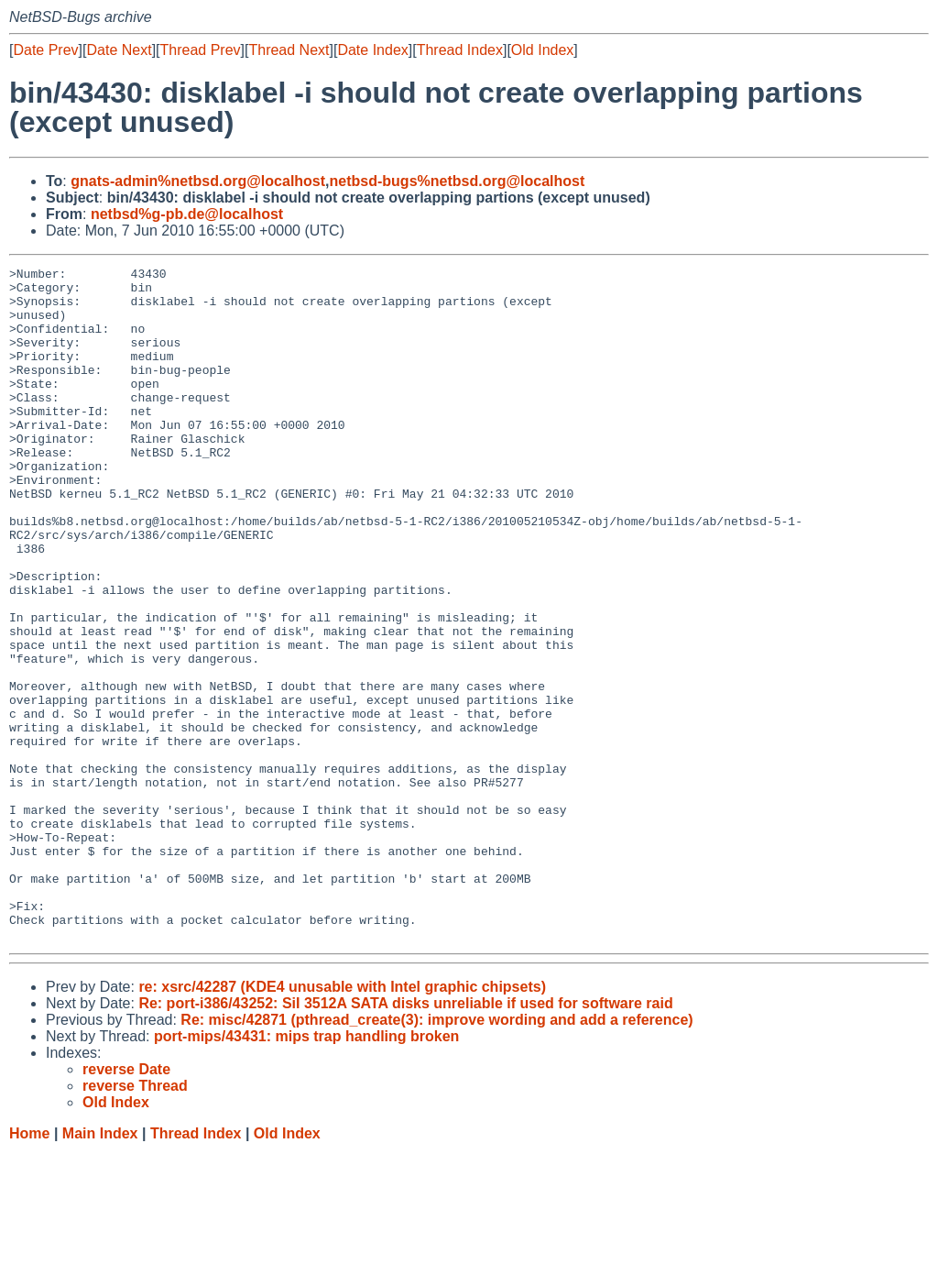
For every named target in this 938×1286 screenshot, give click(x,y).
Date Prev (45, 50)
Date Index (372, 50)
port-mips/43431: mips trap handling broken (306, 1171)
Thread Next (288, 50)
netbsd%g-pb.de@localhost (187, 214)
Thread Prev (200, 50)
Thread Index (460, 50)
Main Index (100, 1268)
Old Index (542, 50)
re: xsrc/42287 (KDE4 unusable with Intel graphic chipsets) (342, 1121)
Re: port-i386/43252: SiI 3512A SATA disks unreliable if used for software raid (405, 1138)
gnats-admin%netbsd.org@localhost (198, 181)
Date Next (118, 50)
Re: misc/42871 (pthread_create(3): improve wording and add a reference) (436, 1154)
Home (29, 1268)
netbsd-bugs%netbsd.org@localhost (457, 181)
